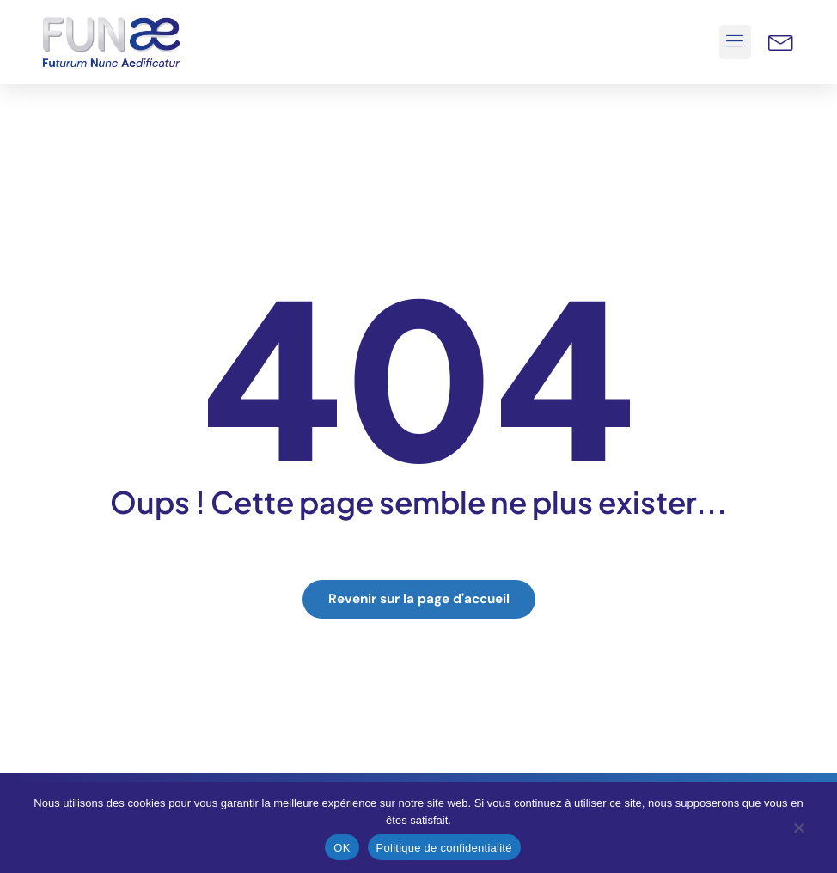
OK (341, 847)
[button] (735, 42)
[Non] (798, 832)
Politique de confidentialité (444, 847)
